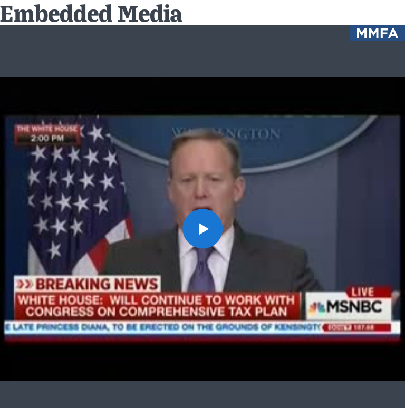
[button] (202, 228)
